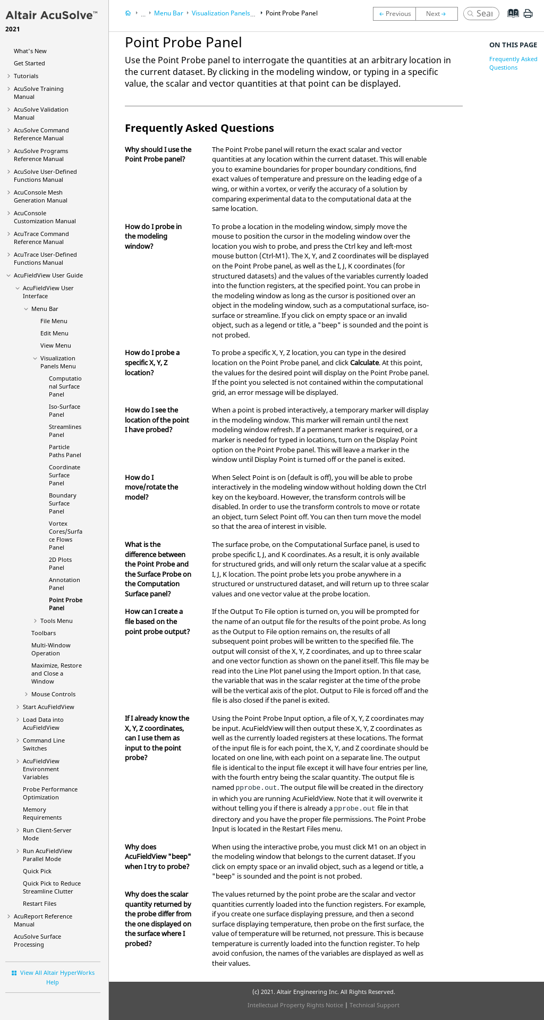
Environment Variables (41, 769)
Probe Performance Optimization (50, 793)
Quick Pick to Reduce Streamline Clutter (52, 887)
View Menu (55, 345)
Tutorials (26, 76)
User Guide (48, 275)
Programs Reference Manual (41, 155)
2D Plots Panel (60, 563)
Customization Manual (45, 217)
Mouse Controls (53, 694)
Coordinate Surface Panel (64, 475)
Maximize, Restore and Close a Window (56, 673)
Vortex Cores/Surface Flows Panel (65, 535)
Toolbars (43, 633)
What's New (30, 51)
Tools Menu (56, 621)
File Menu (53, 321)
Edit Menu (54, 333)
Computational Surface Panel (65, 386)
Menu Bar (44, 309)
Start (48, 707)
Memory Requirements (42, 813)
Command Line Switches (44, 744)
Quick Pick (37, 871)
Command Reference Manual (41, 134)
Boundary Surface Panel (62, 503)
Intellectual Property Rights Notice (295, 1005)
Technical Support (375, 1005)
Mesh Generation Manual (40, 196)
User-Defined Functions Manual (45, 175)
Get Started (29, 63)
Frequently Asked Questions (513, 63)
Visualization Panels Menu (58, 362)
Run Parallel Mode (47, 855)
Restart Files (39, 903)
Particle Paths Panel (65, 451)
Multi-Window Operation (51, 649)
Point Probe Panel (292, 13)
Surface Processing (37, 940)
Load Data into (43, 723)
